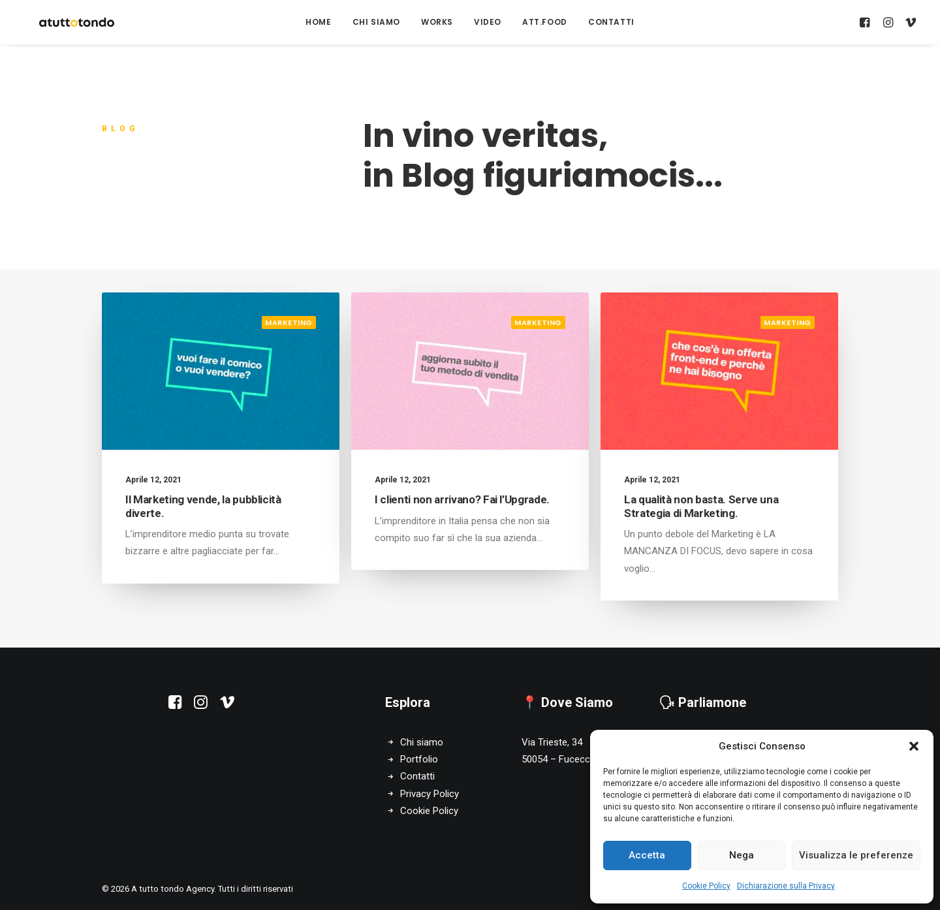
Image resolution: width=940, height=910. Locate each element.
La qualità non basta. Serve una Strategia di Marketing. (701, 512)
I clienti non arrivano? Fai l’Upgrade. (462, 499)
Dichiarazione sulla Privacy (786, 885)
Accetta (647, 855)
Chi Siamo (376, 21)
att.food (544, 21)
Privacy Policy (429, 794)
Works (437, 21)
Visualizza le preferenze (856, 855)
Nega (741, 855)
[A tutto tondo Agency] (61, 22)
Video (487, 21)
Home (318, 21)
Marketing (289, 322)
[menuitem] (318, 22)
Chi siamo (421, 742)
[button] (913, 746)
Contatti (611, 21)
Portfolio (419, 759)
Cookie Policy (706, 885)
